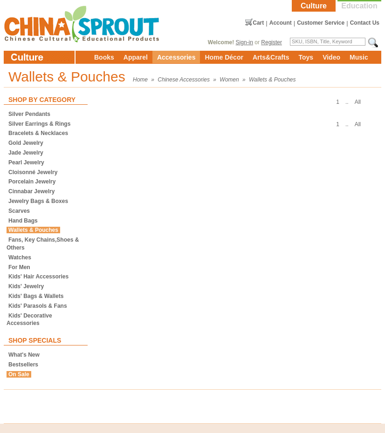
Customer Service (320, 23)
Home (140, 79)
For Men (19, 267)
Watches (19, 257)
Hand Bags (23, 220)
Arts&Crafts (271, 57)
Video (331, 57)
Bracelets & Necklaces (38, 133)
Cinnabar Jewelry (31, 191)
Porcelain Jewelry (31, 181)
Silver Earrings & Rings (39, 124)
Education (359, 6)
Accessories (176, 57)
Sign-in (244, 42)
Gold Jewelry (25, 143)
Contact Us (364, 23)
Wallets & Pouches (272, 79)
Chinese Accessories (184, 79)
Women (229, 79)
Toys (305, 57)
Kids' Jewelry (26, 286)
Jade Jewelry (25, 152)
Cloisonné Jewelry (32, 172)
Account (280, 23)
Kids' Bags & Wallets (35, 296)
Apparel (136, 57)
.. (347, 102)
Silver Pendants (29, 114)
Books (104, 57)
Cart (258, 23)
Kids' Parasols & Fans (37, 306)
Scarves (19, 211)
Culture (314, 6)
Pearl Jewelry (26, 162)
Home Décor (224, 57)
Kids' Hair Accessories (38, 276)
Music (359, 57)
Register (271, 42)
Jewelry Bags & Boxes (38, 201)
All (358, 102)
